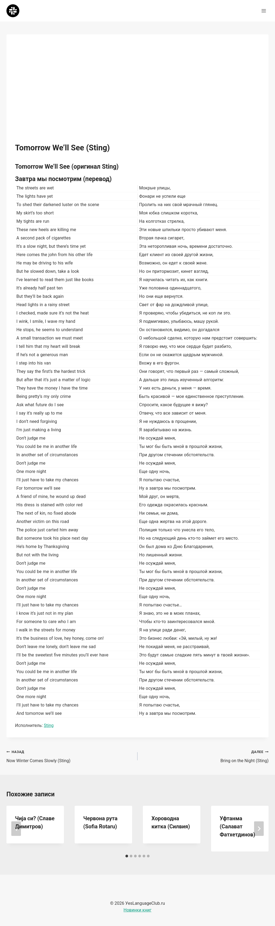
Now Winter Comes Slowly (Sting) (69, 755)
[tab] (126, 856)
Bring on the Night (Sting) (205, 755)
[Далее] (259, 828)
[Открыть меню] (264, 10)
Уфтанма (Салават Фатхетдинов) (237, 826)
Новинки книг (137, 910)
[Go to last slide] (16, 828)
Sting (48, 725)
